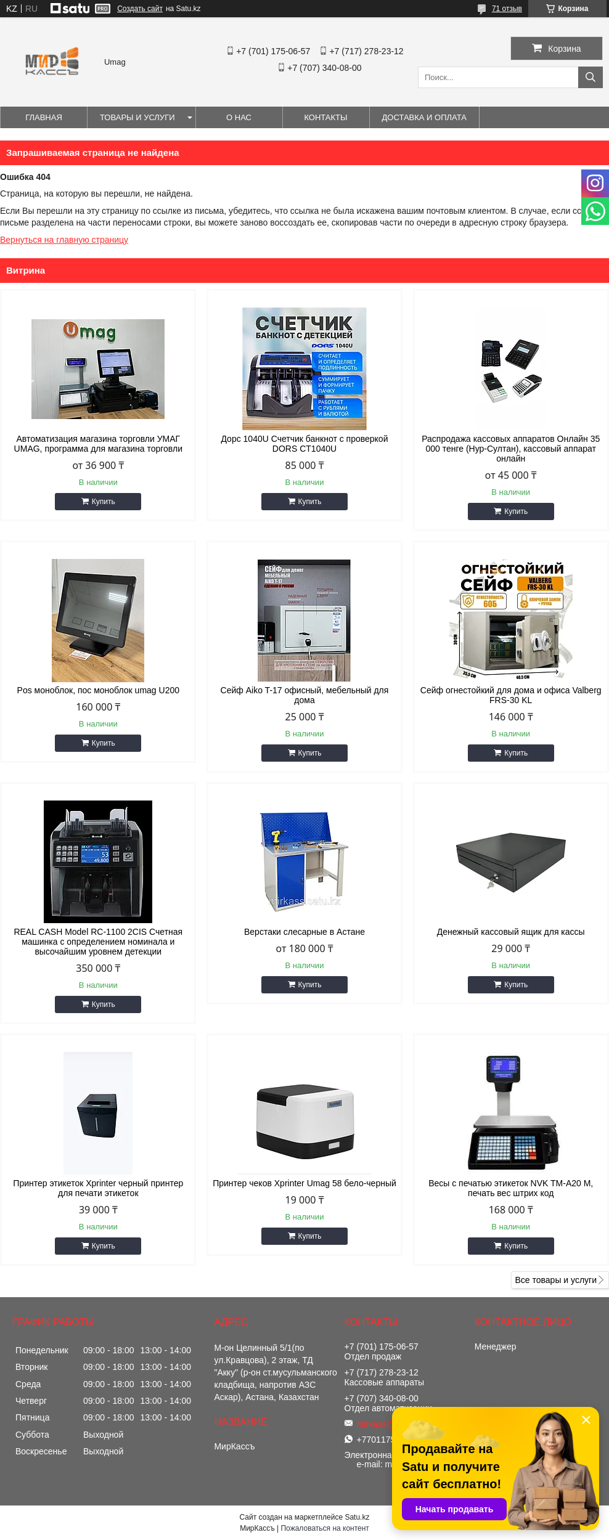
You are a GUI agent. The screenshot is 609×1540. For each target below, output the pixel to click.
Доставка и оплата (424, 117)
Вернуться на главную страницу (64, 240)
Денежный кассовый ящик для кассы (511, 932)
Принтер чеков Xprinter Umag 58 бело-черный (304, 1183)
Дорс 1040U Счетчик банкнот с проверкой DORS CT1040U (304, 444)
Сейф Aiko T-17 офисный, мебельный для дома (305, 695)
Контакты (325, 117)
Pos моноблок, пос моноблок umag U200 (98, 690)
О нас (238, 117)
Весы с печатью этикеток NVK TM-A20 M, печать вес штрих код (510, 1188)
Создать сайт (140, 8)
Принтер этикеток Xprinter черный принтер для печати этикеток (98, 1188)
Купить (103, 501)
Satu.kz (357, 1517)
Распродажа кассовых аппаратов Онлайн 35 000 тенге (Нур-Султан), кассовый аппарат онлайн (511, 448)
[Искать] (590, 77)
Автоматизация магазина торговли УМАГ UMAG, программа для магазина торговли (98, 444)
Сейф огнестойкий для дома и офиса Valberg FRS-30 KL (511, 695)
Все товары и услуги (556, 1280)
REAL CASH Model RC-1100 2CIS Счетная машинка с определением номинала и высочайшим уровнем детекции (98, 941)
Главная (43, 117)
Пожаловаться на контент (324, 1528)
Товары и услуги (137, 117)
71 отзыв (507, 8)
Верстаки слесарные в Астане (304, 932)
